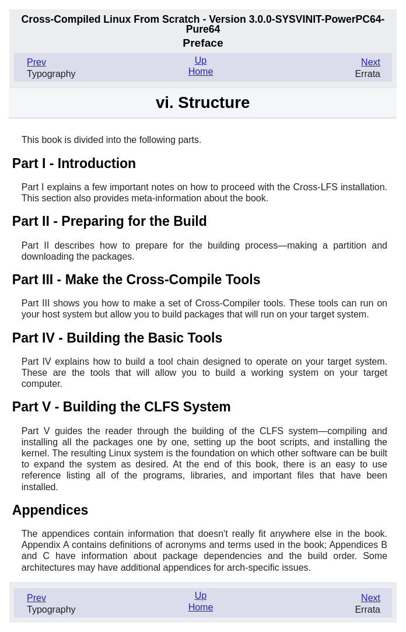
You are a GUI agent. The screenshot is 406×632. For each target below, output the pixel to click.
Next (370, 62)
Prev (36, 62)
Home (201, 71)
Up (200, 60)
